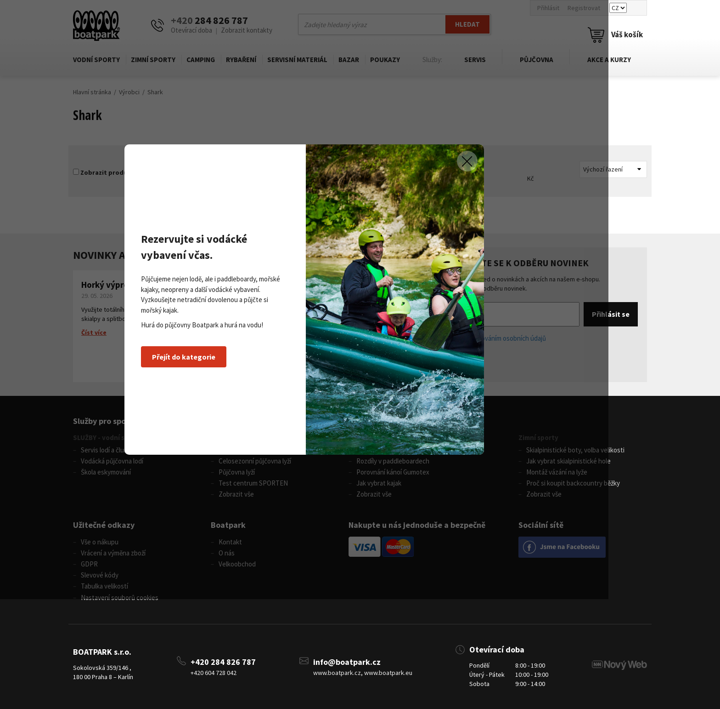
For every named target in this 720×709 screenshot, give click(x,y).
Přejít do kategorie (221, 411)
